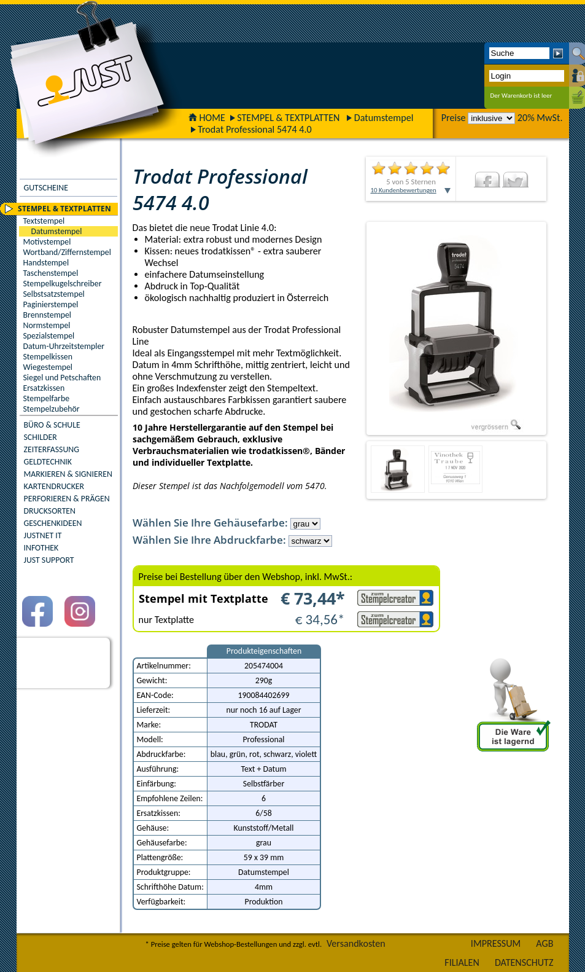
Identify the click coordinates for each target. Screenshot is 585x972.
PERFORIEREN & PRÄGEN (67, 498)
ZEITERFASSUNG (51, 449)
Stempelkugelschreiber (62, 283)
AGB (544, 943)
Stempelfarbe (46, 398)
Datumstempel (384, 117)
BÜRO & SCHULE (52, 425)
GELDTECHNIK (48, 462)
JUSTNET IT (43, 535)
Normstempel (47, 325)
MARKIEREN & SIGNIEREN (68, 474)
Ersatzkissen (44, 388)
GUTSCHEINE (46, 187)
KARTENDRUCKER (54, 486)
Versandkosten (356, 943)
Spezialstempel (49, 336)
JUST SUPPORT (49, 560)
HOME (206, 117)
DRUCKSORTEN (50, 511)
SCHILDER (40, 437)
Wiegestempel (48, 367)
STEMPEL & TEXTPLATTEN (288, 117)
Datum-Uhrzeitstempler (64, 346)
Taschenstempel (51, 273)
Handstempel (46, 262)
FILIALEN (461, 962)
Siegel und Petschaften (62, 377)
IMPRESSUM (496, 943)
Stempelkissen (47, 356)
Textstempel (44, 221)
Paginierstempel (51, 304)
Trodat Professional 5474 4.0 (255, 129)
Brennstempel (47, 315)
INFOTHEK (41, 548)
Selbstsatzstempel (54, 294)
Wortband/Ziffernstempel (67, 252)
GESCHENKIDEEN (53, 523)
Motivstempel (47, 242)
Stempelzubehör (51, 409)
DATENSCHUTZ (524, 962)
